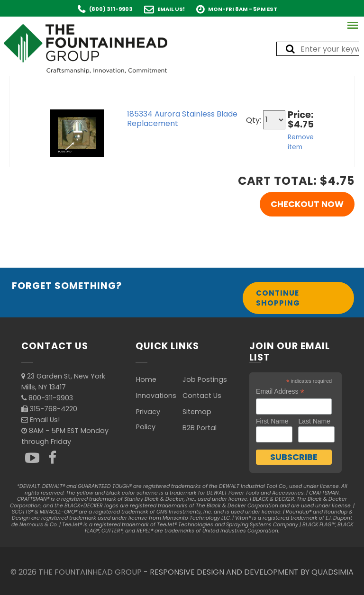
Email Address (280, 391)
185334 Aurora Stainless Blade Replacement (182, 118)
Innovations (156, 395)
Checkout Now (307, 204)
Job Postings (204, 379)
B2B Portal (199, 428)
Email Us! (171, 9)
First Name (272, 421)
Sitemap (196, 411)
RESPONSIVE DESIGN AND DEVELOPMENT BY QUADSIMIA (252, 572)
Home (146, 379)
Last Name (314, 421)
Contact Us (201, 395)
